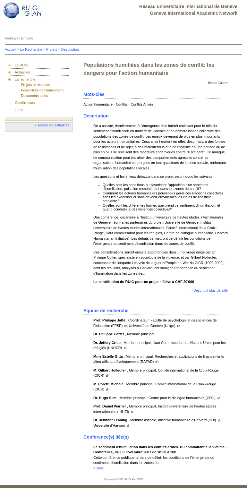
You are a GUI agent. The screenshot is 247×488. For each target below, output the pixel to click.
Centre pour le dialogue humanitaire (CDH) (183, 398)
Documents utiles (34, 96)
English (27, 38)
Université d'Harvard (109, 425)
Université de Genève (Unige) (152, 326)
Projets (52, 49)
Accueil (11, 49)
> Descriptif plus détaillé (209, 290)
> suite (98, 468)
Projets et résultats (35, 85)
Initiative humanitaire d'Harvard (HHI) (187, 420)
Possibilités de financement (42, 90)
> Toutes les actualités (52, 125)
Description (70, 49)
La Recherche (31, 49)
